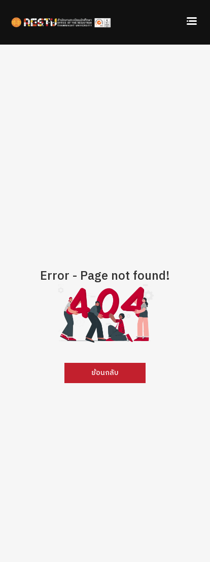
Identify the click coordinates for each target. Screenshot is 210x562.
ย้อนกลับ (105, 373)
